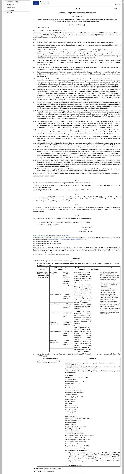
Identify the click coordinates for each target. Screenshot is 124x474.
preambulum (10, 4)
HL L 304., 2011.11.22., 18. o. (108, 250)
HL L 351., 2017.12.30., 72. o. (55, 239)
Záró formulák (10, 10)
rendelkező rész (10, 7)
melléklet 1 (9, 13)
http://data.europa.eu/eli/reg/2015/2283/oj (60, 235)
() (40, 37)
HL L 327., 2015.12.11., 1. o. (41, 235)
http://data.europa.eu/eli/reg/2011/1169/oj (42, 252)
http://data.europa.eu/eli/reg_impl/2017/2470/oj (74, 239)
